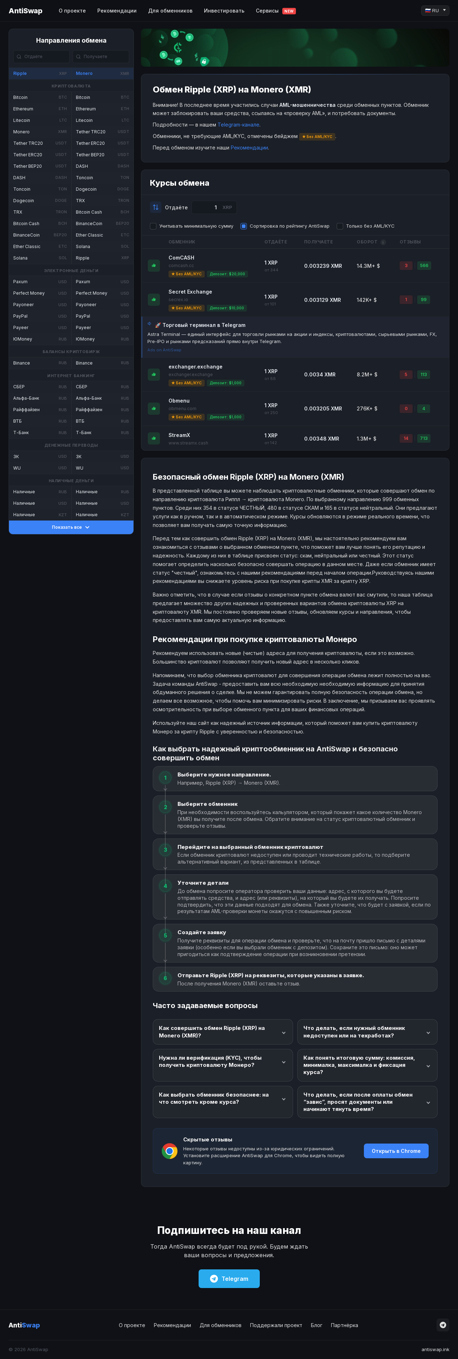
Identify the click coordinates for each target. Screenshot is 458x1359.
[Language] (435, 10)
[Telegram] (443, 1324)
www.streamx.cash (188, 443)
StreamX (179, 435)
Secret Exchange (190, 292)
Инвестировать (224, 11)
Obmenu (179, 401)
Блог (316, 1325)
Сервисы (276, 11)
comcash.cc (181, 265)
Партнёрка (344, 1325)
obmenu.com (182, 408)
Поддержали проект (276, 1325)
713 (424, 438)
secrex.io (178, 299)
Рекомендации (117, 11)
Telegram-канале (238, 125)
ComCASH (181, 258)
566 (424, 265)
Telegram (229, 1279)
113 (423, 374)
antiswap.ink (435, 1349)
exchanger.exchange (196, 366)
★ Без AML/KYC (186, 274)
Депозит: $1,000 (226, 383)
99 (424, 299)
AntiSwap (25, 10)
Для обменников (170, 11)
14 (406, 438)
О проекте (72, 11)
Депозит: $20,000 (227, 274)
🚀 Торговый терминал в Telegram (200, 325)
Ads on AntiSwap (164, 349)
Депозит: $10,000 (227, 308)
